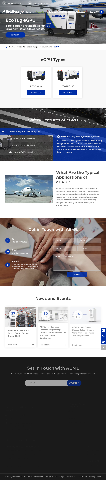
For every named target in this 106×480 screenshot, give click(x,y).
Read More (21, 346)
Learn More (35, 93)
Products (21, 47)
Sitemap (83, 477)
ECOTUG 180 (67, 86)
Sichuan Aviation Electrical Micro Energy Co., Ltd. (37, 477)
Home (12, 47)
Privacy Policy (95, 477)
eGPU (56, 47)
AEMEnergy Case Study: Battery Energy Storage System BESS (19, 335)
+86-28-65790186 (12, 3)
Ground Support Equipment (39, 47)
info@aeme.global (38, 3)
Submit (78, 274)
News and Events (53, 298)
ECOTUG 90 (36, 86)
